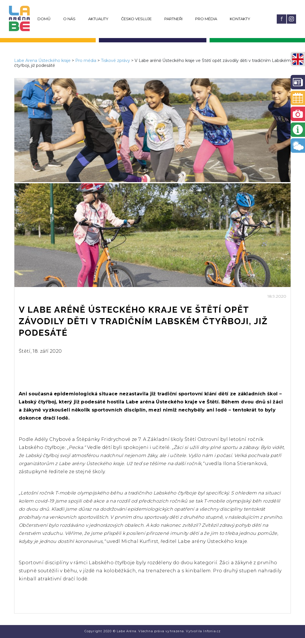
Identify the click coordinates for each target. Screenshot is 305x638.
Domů (43, 18)
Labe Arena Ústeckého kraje (42, 60)
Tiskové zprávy (115, 60)
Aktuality (98, 18)
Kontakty (240, 18)
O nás (69, 18)
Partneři (173, 18)
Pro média (206, 18)
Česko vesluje (136, 18)
